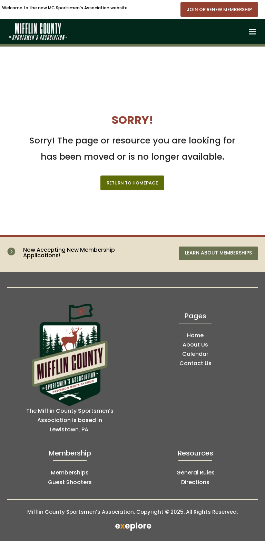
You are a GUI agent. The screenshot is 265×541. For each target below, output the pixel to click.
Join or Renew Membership (219, 9)
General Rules (195, 473)
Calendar (195, 354)
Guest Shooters (70, 482)
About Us (195, 345)
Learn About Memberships (218, 252)
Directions (195, 482)
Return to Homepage (132, 183)
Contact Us (195, 363)
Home (195, 335)
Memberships (70, 473)
